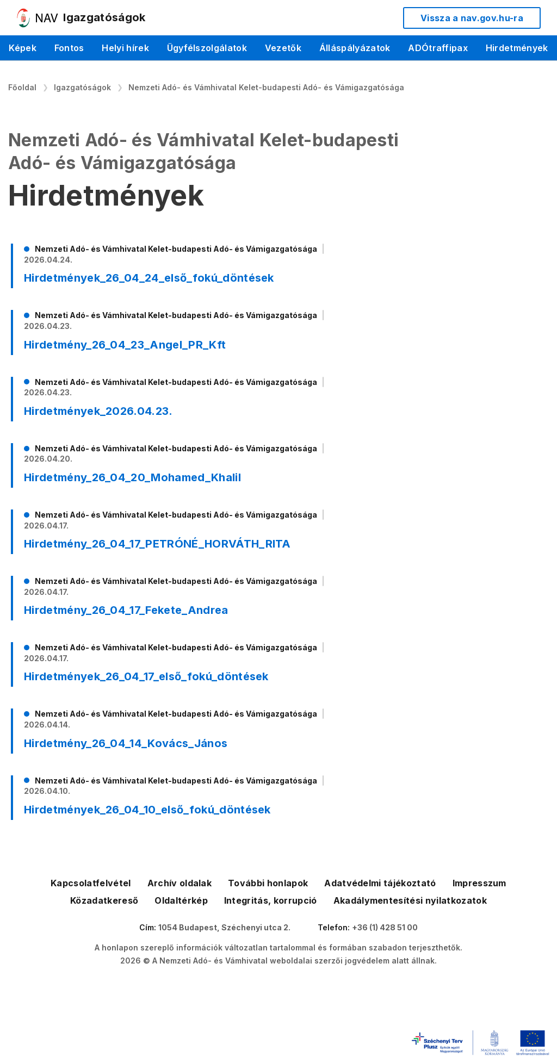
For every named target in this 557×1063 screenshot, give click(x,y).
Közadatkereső (104, 900)
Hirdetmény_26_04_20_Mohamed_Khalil (132, 477)
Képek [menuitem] (22, 47)
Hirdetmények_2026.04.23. (98, 411)
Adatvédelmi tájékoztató (380, 883)
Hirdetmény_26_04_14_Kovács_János (125, 743)
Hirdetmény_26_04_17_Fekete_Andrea (126, 610)
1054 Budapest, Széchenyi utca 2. (224, 927)
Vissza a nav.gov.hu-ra (471, 18)
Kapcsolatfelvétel (91, 883)
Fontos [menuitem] (69, 47)
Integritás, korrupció (270, 900)
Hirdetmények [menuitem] (517, 47)
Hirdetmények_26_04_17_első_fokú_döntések (146, 676)
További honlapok (268, 883)
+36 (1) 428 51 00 (385, 927)
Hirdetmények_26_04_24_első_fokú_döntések (149, 277)
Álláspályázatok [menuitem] (355, 47)
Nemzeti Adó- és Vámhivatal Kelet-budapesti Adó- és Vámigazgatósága (266, 87)
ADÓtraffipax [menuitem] (438, 47)
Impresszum (479, 883)
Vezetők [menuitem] (283, 47)
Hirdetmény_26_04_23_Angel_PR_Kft (125, 344)
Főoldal (22, 87)
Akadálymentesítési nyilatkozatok (410, 900)
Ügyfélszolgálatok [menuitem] (207, 47)
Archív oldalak (179, 883)
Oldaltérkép (181, 900)
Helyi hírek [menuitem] (125, 47)
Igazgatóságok (82, 87)
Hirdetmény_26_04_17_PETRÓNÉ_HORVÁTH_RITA (157, 543)
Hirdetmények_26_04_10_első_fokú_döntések (147, 809)
